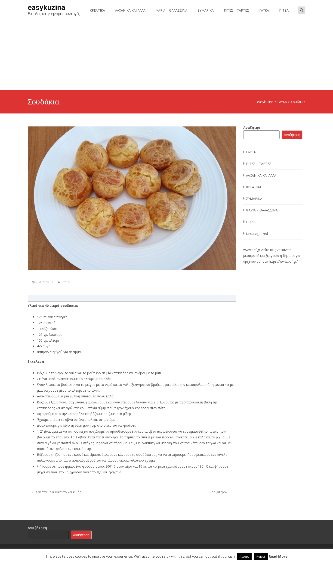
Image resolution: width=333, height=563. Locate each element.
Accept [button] (244, 556)
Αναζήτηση (252, 127)
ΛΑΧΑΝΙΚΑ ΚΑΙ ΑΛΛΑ (130, 10)
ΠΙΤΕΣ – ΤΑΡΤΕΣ (236, 10)
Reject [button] (260, 556)
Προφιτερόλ (220, 492)
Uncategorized (257, 233)
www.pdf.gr (251, 250)
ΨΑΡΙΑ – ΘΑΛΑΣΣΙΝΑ (171, 10)
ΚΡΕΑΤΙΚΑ (97, 10)
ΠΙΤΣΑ (284, 10)
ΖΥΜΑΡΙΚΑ (205, 10)
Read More (278, 556)
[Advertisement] (166, 55)
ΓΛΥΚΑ (264, 10)
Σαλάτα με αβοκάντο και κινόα (56, 492)
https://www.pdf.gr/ (283, 261)
